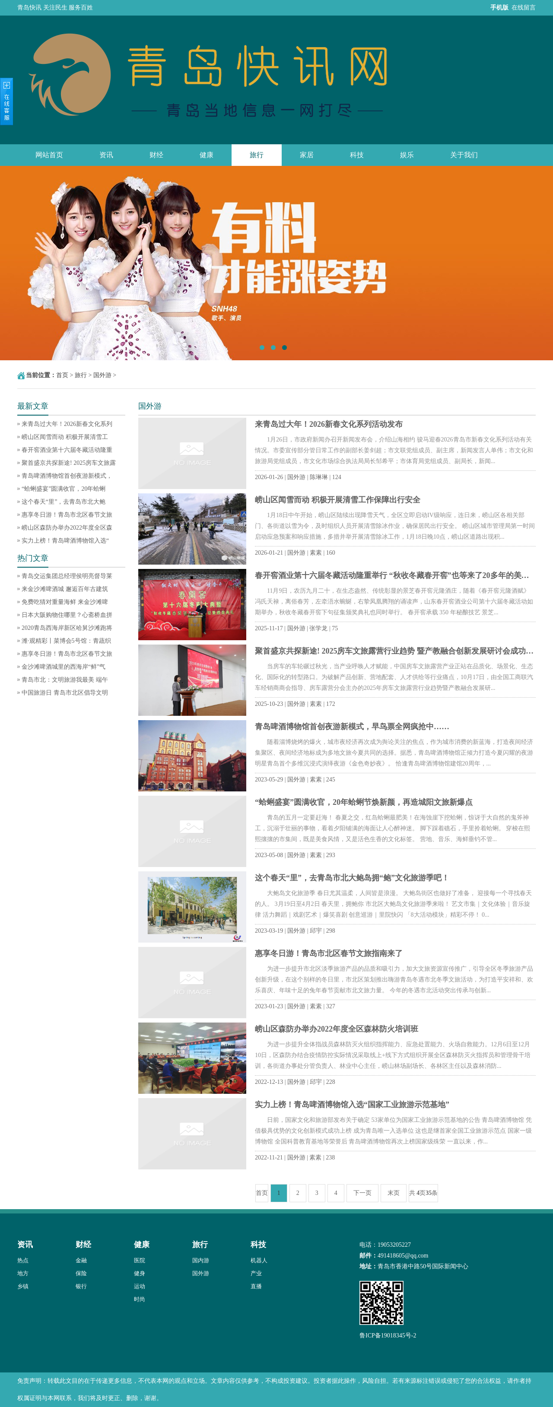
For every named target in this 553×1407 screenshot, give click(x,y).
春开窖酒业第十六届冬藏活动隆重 (67, 450)
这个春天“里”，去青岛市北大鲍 (63, 502)
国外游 (102, 375)
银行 (81, 1286)
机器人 (259, 1260)
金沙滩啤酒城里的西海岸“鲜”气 (63, 667)
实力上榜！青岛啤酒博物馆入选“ (65, 540)
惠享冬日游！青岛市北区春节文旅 (67, 514)
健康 (206, 155)
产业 (256, 1273)
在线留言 (524, 7)
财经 (156, 155)
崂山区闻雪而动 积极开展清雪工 (65, 437)
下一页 (362, 1193)
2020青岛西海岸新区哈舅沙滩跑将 (67, 628)
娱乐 (407, 155)
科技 (357, 155)
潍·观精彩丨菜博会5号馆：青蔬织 (66, 641)
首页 (62, 375)
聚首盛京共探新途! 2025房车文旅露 (69, 463)
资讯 (106, 155)
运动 (139, 1286)
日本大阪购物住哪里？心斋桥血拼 (67, 615)
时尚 (139, 1299)
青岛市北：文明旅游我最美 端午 (65, 680)
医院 (139, 1260)
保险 (81, 1273)
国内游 (200, 1260)
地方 (23, 1273)
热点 (23, 1260)
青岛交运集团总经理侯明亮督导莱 (67, 576)
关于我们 (464, 155)
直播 (256, 1286)
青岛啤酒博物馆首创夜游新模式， (67, 476)
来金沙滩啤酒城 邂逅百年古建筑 (65, 589)
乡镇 (23, 1286)
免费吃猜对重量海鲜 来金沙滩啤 (65, 602)
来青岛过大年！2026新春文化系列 (67, 424)
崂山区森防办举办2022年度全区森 (67, 527)
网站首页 (49, 155)
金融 (81, 1260)
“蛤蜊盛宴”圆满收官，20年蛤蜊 (63, 489)
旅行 (257, 155)
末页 (394, 1193)
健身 (139, 1273)
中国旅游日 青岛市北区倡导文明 (65, 692)
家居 (307, 155)
